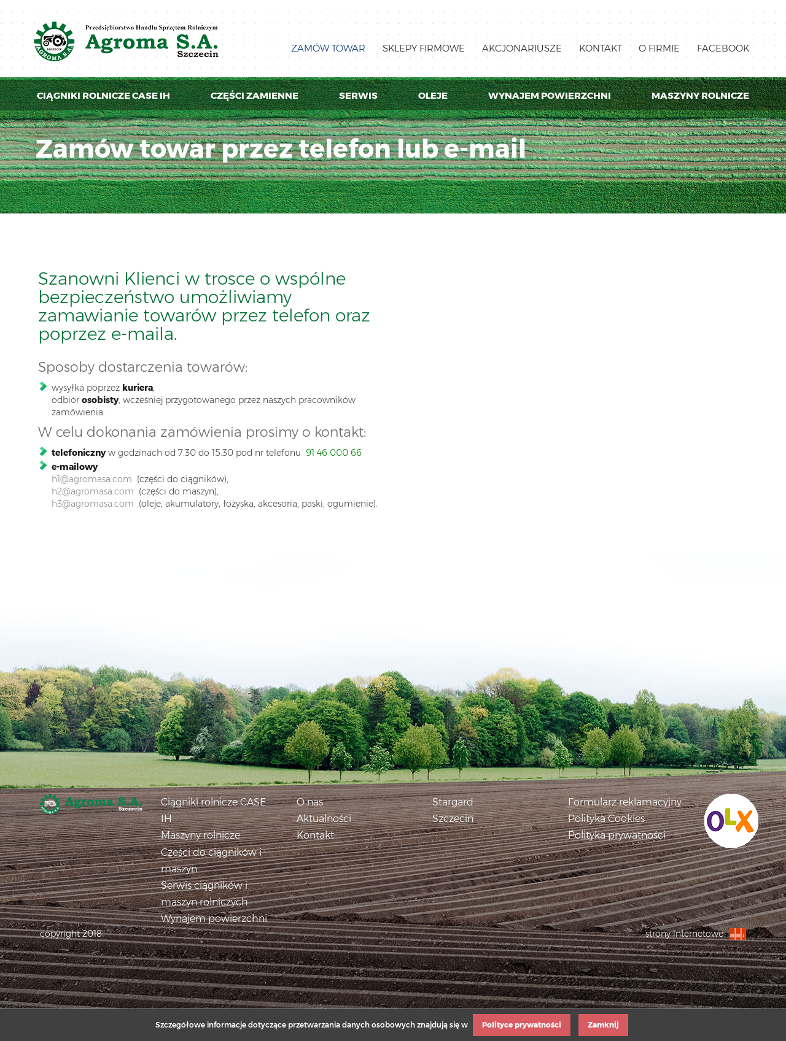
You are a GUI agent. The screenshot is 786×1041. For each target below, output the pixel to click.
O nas (310, 802)
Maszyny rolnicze (700, 95)
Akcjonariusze (522, 48)
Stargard (452, 802)
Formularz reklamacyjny (625, 802)
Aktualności (324, 818)
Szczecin (452, 818)
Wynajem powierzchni (549, 95)
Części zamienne (254, 95)
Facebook (723, 48)
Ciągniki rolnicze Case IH (103, 95)
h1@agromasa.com (92, 479)
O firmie (659, 48)
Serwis (358, 95)
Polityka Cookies (606, 818)
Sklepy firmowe (424, 48)
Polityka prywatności (617, 835)
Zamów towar (328, 48)
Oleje (433, 95)
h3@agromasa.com (93, 503)
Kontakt (600, 48)
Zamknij (603, 1024)
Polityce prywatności (521, 1024)
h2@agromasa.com (93, 491)
